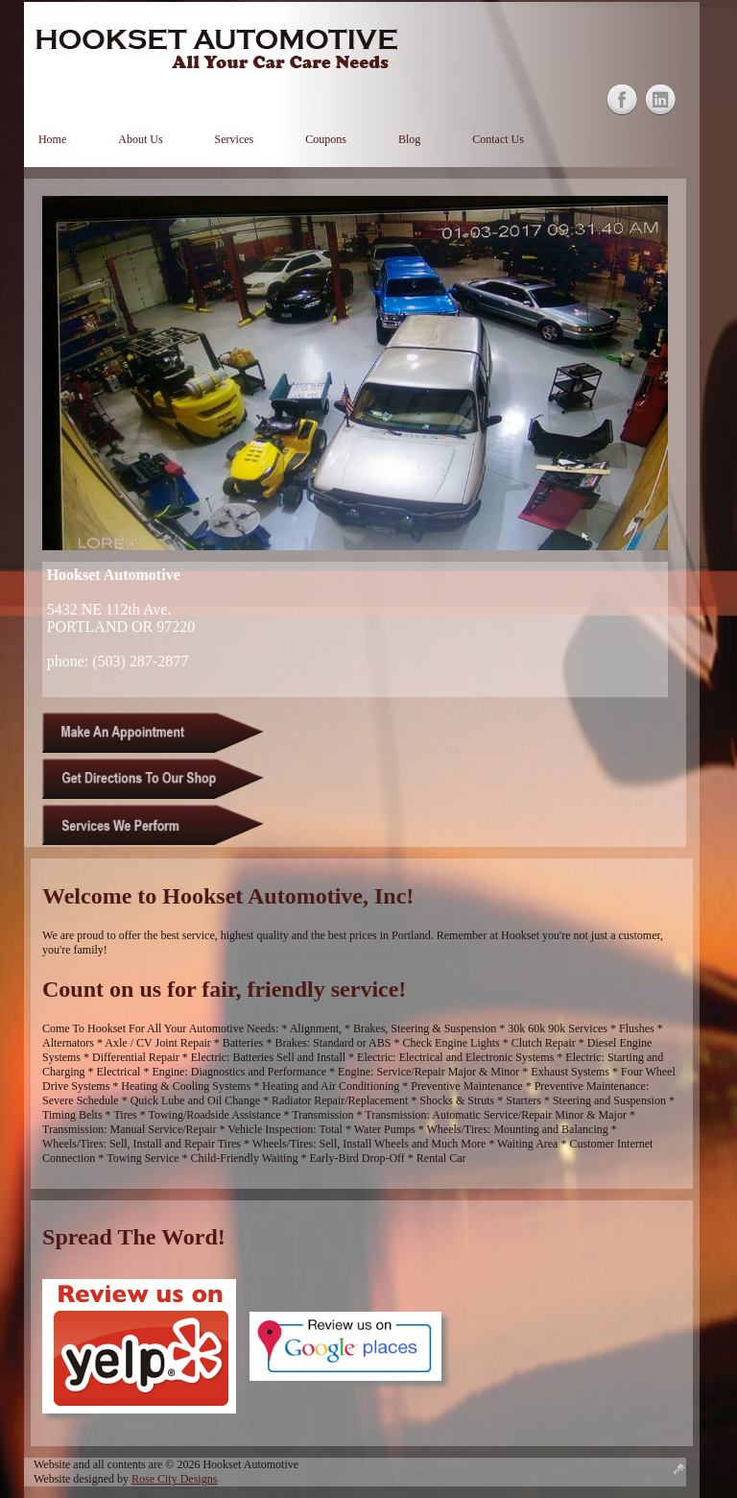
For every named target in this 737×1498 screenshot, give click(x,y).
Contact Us (498, 139)
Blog (409, 139)
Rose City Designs (174, 1479)
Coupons (325, 139)
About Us (140, 139)
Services (234, 139)
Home (52, 139)
